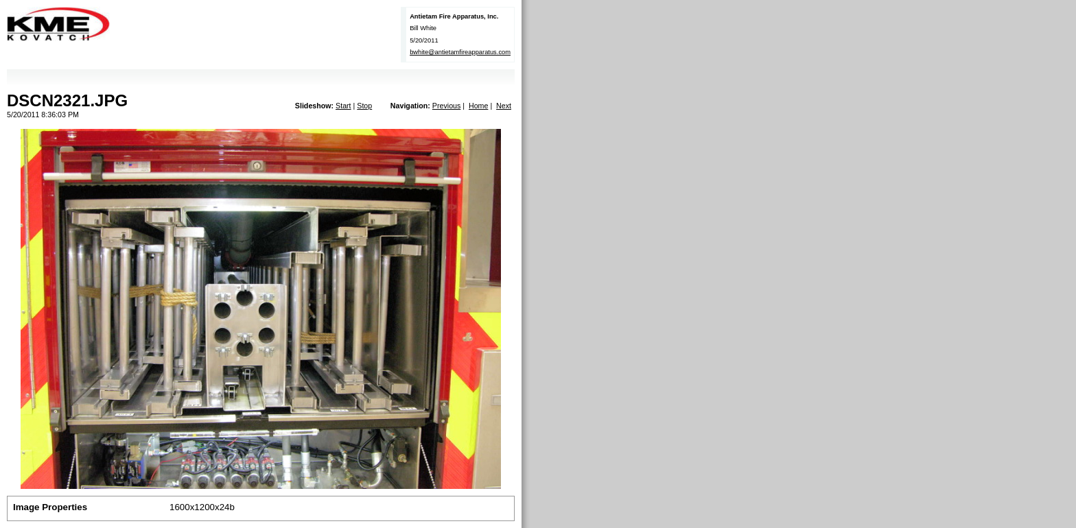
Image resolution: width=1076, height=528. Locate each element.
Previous (446, 105)
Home (478, 105)
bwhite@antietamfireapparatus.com (460, 52)
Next (503, 105)
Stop (364, 105)
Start (343, 105)
